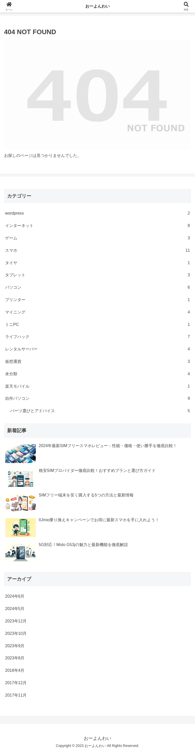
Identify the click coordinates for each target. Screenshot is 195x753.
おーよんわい (97, 6)
